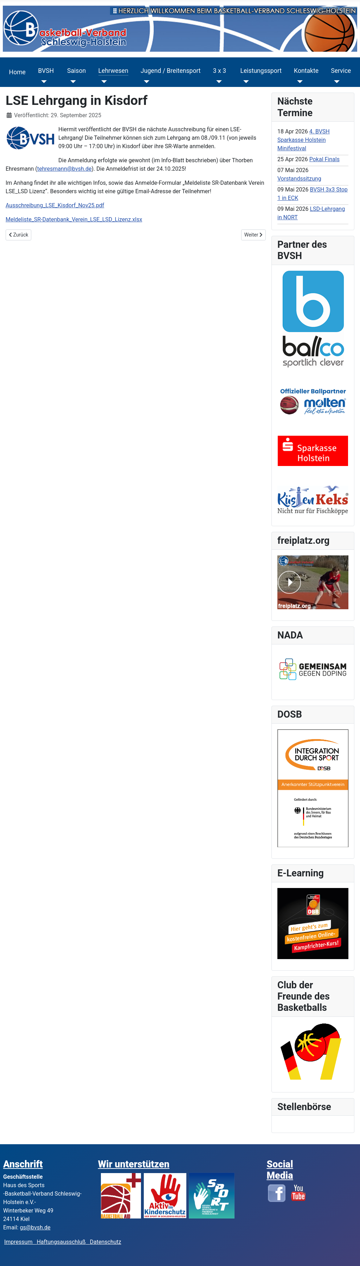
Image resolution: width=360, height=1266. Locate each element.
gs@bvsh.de (35, 1227)
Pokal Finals (324, 159)
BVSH (46, 70)
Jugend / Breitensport (171, 70)
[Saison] (71, 82)
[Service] (335, 82)
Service (341, 70)
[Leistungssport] (244, 82)
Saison (76, 70)
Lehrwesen (113, 70)
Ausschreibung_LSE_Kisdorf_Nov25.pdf (55, 205)
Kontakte (306, 70)
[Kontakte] (298, 82)
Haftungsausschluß (61, 1242)
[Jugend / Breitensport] (145, 82)
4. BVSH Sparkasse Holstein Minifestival (303, 140)
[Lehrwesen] (102, 82)
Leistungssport (260, 70)
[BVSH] (42, 82)
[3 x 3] (217, 82)
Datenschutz (105, 1242)
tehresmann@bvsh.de (64, 168)
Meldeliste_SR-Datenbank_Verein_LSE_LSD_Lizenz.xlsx (74, 219)
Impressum (20, 1242)
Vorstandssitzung (299, 178)
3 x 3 (219, 70)
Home (17, 72)
